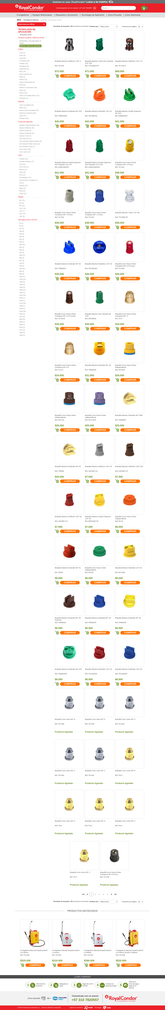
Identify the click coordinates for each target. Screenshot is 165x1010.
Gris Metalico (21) (25, 177)
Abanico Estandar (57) (26, 133)
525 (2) (21, 252)
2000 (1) (22, 298)
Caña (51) (22, 58)
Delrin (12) (22, 108)
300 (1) (21, 242)
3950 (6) (22, 319)
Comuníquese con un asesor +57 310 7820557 (74, 8)
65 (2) (21, 226)
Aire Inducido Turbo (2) (27, 146)
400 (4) (21, 250)
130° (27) (22, 214)
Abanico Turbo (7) (25, 136)
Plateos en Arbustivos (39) (28, 87)
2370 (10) (22, 303)
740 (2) (21, 263)
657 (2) (21, 260)
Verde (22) (22, 193)
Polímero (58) (24, 118)
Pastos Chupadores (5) (27, 82)
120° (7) (22, 211)
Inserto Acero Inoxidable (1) (28, 180)
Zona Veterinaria (132, 15)
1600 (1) (22, 292)
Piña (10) (22, 85)
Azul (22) (22, 164)
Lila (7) (21, 183)
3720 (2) (22, 316)
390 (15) (22, 244)
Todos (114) (23, 93)
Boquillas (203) (26, 35)
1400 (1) (22, 284)
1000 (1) (22, 276)
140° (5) (22, 216)
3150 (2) (22, 308)
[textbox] (118, 8)
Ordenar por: (94, 26)
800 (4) (21, 271)
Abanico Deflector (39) (26, 128)
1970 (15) (22, 295)
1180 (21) (22, 279)
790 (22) (22, 268)
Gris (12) (22, 175)
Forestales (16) (24, 61)
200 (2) (21, 234)
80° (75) (22, 200)
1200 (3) (22, 282)
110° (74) (22, 208)
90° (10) (22, 206)
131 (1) (21, 228)
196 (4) (21, 231)
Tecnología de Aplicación (92, 15)
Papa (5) (22, 77)
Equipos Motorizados (42, 15)
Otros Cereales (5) (25, 74)
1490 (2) (22, 287)
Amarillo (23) (23, 159)
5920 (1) (22, 327)
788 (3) (21, 266)
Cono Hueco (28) (25, 149)
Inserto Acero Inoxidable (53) (29, 110)
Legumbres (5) (24, 69)
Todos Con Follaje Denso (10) (29, 95)
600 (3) (21, 258)
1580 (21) (22, 290)
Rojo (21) (22, 191)
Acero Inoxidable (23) (26, 105)
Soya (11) (22, 90)
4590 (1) (22, 324)
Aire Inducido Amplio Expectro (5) (30, 141)
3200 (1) (22, 314)
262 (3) (21, 239)
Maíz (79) (22, 71)
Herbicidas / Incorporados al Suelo (50, 20)
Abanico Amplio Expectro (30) (29, 125)
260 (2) (21, 236)
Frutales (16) (23, 63)
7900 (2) (22, 335)
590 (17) (22, 255)
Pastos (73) (23, 79)
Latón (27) (22, 116)
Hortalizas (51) (24, 66)
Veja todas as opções (30, 46)
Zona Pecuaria (115, 15)
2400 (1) (22, 306)
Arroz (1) (22, 53)
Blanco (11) (23, 169)
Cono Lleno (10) (24, 152)
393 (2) (21, 247)
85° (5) (21, 203)
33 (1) (21, 223)
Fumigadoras (23, 15)
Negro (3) (22, 188)
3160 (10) (22, 311)
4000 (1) (22, 322)
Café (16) (22, 55)
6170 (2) (22, 330)
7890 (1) (22, 332)
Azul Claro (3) (24, 167)
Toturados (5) (23, 98)
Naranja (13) (23, 185)
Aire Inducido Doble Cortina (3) (29, 144)
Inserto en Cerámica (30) (27, 113)
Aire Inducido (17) (25, 138)
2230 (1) (22, 300)
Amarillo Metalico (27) (26, 161)
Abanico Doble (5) (25, 130)
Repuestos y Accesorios (67, 15)
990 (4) (21, 274)
